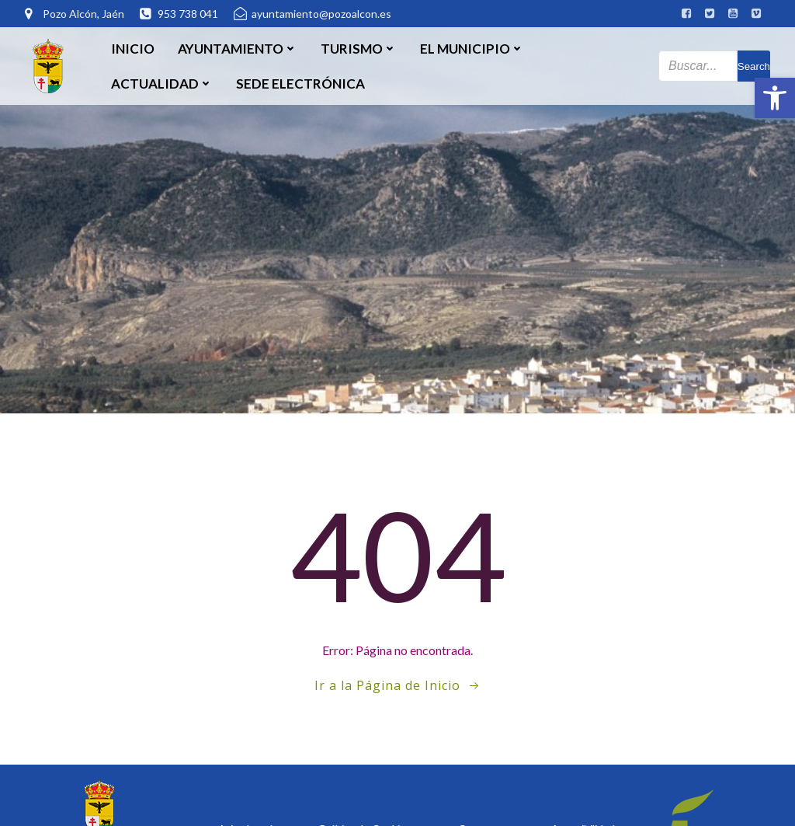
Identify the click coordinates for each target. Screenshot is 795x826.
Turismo (359, 48)
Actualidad (162, 83)
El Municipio (472, 48)
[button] (775, 98)
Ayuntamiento (237, 48)
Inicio (132, 48)
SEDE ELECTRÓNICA (300, 83)
